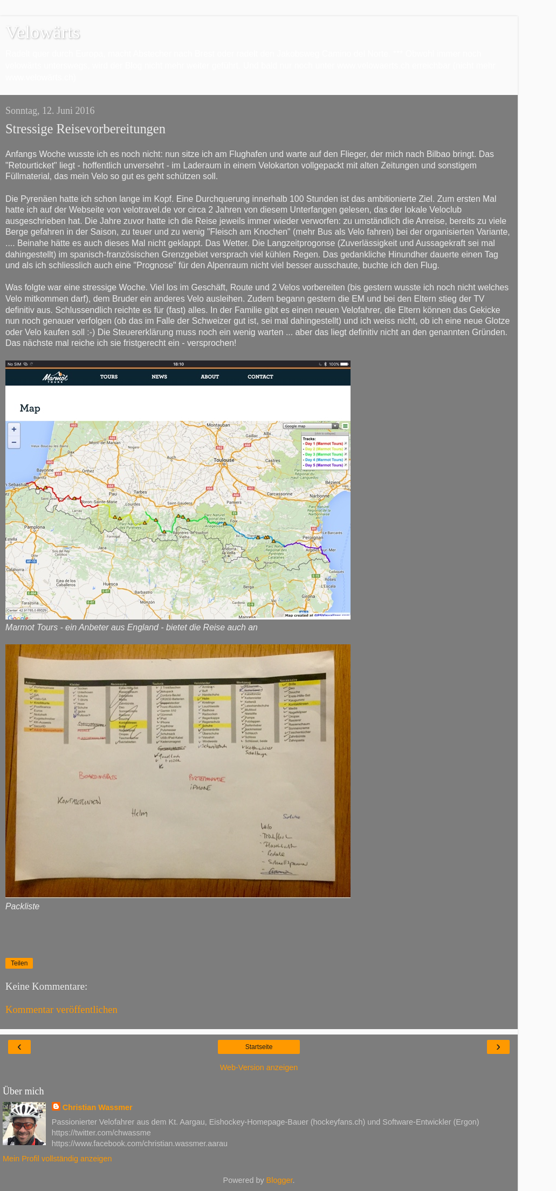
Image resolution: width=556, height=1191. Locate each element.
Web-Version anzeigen (259, 1067)
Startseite (259, 1047)
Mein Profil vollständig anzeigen (57, 1158)
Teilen (19, 963)
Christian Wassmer (98, 1107)
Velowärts (42, 32)
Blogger (279, 1180)
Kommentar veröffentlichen (61, 1009)
